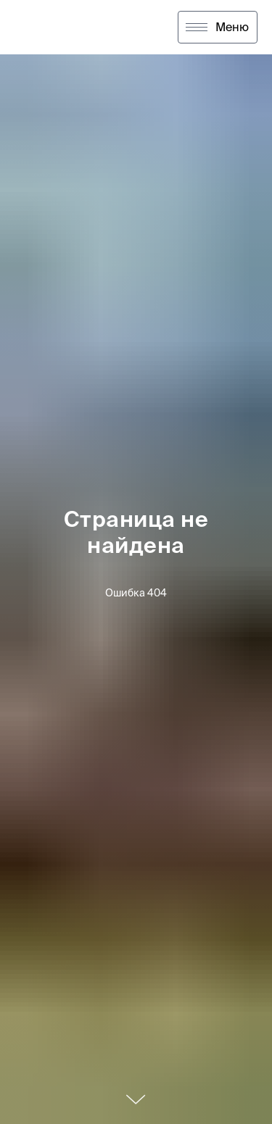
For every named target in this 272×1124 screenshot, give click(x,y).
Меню (232, 26)
